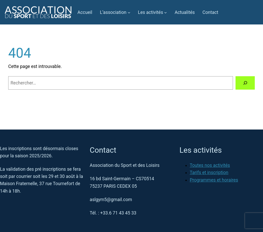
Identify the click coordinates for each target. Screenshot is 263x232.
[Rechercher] (245, 82)
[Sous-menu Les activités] (165, 12)
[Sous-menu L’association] (129, 12)
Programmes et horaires (214, 180)
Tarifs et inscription (209, 172)
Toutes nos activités (210, 165)
